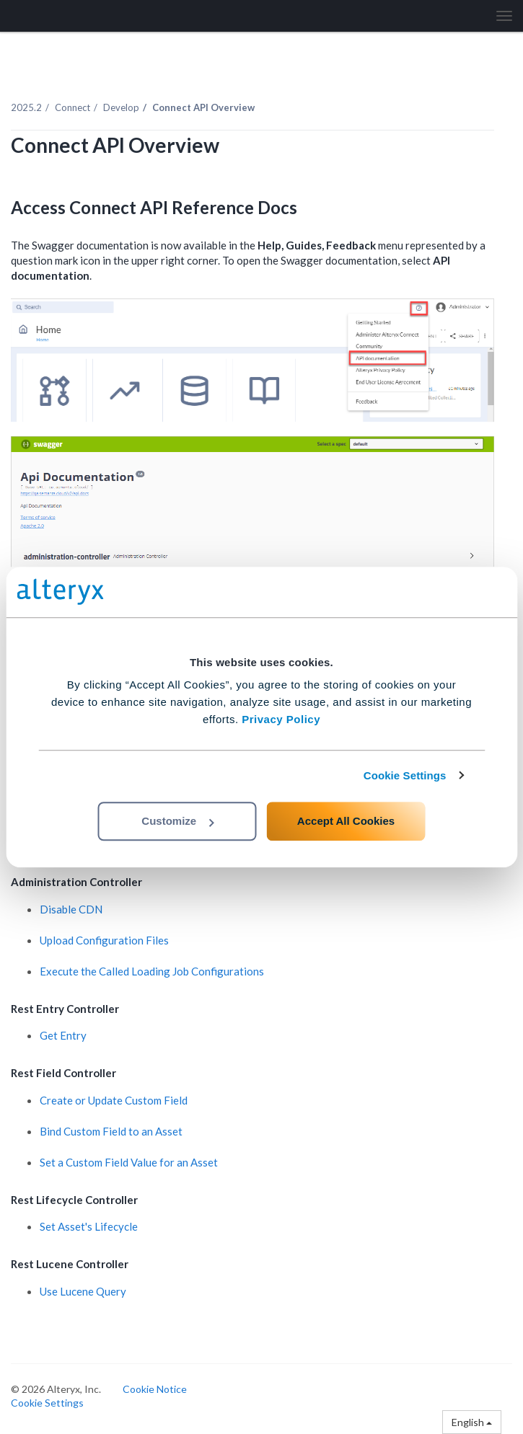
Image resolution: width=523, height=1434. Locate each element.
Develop (121, 107)
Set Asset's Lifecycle (89, 1226)
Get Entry (63, 1035)
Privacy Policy (281, 719)
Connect (72, 107)
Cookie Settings (405, 775)
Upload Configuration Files (104, 940)
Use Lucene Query (83, 1291)
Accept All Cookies (346, 821)
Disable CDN (71, 909)
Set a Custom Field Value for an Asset (129, 1162)
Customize (177, 821)
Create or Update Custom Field (114, 1100)
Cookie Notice (155, 1389)
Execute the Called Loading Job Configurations (152, 971)
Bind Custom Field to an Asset (111, 1131)
